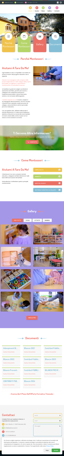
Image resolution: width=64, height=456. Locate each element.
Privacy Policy (49, 446)
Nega (47, 450)
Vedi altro (32, 318)
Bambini (47, 220)
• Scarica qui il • (32, 394)
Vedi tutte (17, 220)
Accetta (56, 450)
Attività (37, 220)
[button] (30, 8)
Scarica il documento (8, 352)
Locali (28, 220)
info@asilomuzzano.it (8, 2)
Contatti (32, 142)
